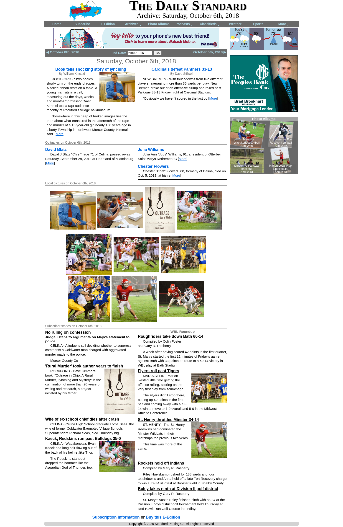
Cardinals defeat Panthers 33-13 (182, 69)
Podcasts (184, 24)
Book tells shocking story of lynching (90, 69)
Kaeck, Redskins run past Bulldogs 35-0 (83, 438)
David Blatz (56, 149)
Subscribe (82, 24)
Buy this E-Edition (163, 517)
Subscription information (116, 517)
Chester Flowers (153, 166)
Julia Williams (151, 149)
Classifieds (210, 24)
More (283, 24)
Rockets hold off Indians (161, 463)
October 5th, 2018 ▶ (209, 52)
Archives (133, 24)
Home (56, 24)
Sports (258, 24)
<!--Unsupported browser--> (264, 145)
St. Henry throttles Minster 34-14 (168, 419)
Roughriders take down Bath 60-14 (170, 336)
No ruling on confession (68, 332)
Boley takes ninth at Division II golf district (178, 488)
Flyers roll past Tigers (158, 371)
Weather (235, 24)
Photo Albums (158, 24)
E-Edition (108, 24)
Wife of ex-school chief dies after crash (82, 419)
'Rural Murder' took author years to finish (84, 366)
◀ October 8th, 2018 (62, 52)
